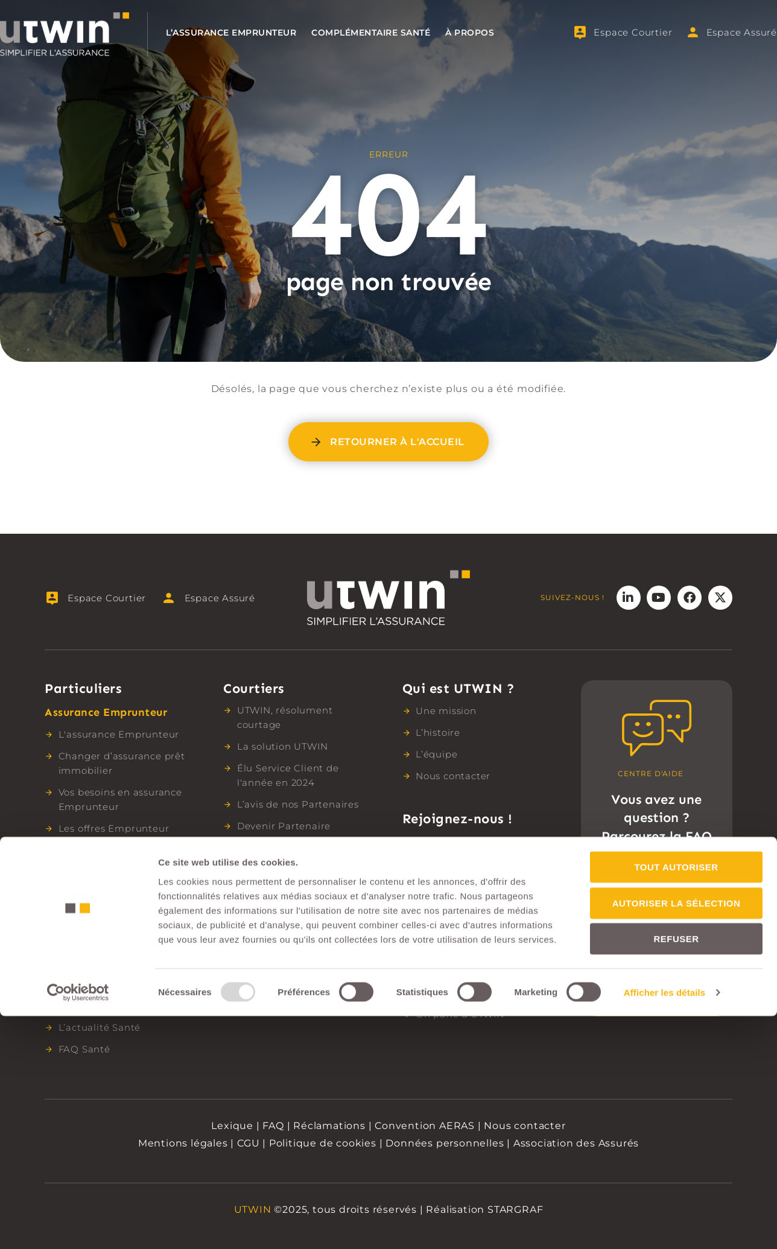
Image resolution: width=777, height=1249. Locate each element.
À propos (469, 32)
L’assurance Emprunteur (231, 32)
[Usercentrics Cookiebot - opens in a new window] (78, 1225)
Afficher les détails (664, 1225)
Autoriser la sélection (676, 1136)
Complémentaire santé (370, 32)
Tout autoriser (676, 1100)
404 (389, 213)
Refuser (676, 1171)
